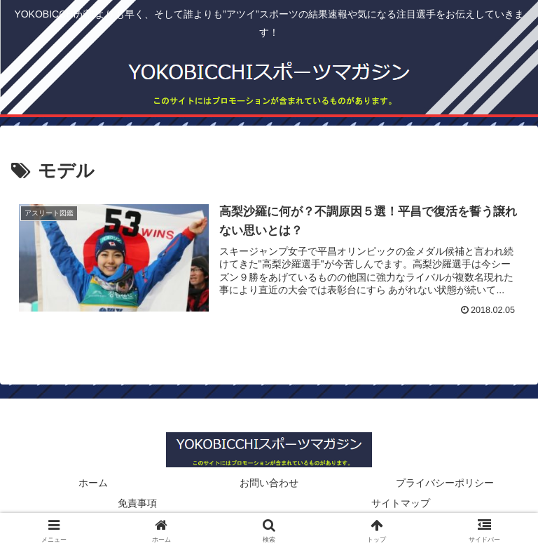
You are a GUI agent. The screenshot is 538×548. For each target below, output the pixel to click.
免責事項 (137, 503)
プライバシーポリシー (445, 482)
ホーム (93, 482)
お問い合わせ (269, 482)
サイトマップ (400, 503)
